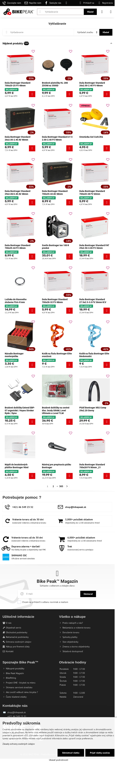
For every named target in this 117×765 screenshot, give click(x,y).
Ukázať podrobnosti (58, 759)
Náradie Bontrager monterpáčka (14, 355)
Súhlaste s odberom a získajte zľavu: (57, 585)
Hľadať (90, 11)
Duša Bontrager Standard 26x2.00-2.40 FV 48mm (92, 84)
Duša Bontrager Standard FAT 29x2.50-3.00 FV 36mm (94, 246)
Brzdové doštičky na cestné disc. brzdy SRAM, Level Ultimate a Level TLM (55, 410)
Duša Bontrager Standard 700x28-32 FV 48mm (55, 300)
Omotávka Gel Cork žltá (91, 137)
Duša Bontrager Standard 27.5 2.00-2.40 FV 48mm (57, 138)
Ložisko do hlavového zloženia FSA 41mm (16, 300)
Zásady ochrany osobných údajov (19, 743)
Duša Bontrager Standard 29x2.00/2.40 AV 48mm (17, 192)
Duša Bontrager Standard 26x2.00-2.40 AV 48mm (17, 138)
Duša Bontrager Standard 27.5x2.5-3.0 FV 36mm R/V (92, 300)
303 (61, 486)
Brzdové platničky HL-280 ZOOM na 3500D (55, 84)
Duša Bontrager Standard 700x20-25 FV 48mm (17, 84)
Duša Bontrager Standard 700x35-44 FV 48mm (17, 246)
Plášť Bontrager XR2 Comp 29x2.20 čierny (92, 409)
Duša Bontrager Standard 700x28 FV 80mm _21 (92, 466)
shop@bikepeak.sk (16, 712)
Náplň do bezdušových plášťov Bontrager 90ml (16, 466)
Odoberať (88, 594)
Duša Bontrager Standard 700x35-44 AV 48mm (55, 192)
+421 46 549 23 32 (16, 716)
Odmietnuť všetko (70, 752)
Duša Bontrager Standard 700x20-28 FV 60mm (92, 192)
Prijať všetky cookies (100, 752)
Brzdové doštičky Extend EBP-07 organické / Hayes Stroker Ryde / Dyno (20, 410)
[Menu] (111, 12)
